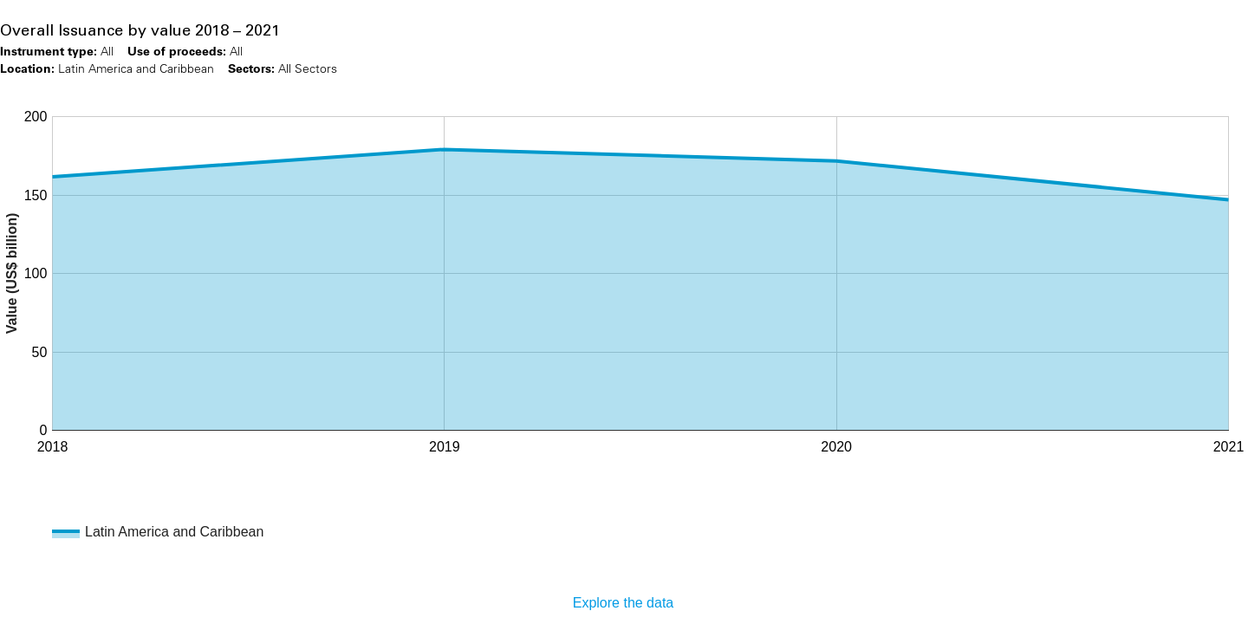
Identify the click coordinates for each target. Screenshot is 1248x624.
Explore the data (623, 602)
